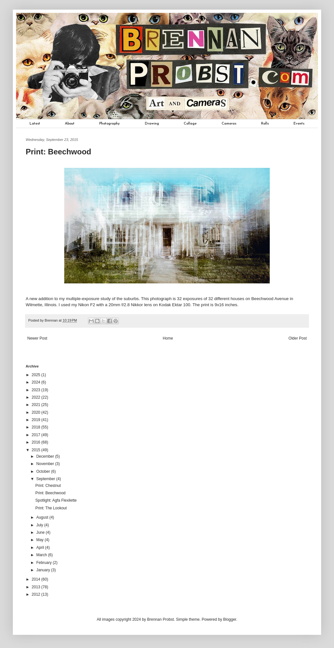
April (40, 547)
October (43, 471)
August (42, 517)
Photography (109, 123)
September (46, 479)
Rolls (265, 123)
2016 (36, 442)
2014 (36, 579)
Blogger (229, 619)
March (42, 555)
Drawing (152, 123)
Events (299, 123)
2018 (36, 427)
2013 (36, 587)
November (45, 464)
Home (168, 338)
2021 (36, 404)
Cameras (229, 123)
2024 (36, 382)
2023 (36, 390)
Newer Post (37, 338)
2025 (36, 375)
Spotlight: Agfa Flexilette (56, 500)
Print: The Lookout (51, 508)
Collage (190, 123)
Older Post (297, 338)
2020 (36, 412)
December (45, 456)
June (41, 532)
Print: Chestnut (48, 485)
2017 (36, 435)
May (40, 540)
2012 (36, 594)
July (40, 525)
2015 (36, 450)
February (44, 562)
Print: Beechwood (50, 493)
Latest (35, 123)
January (43, 570)
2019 (36, 420)
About (70, 123)
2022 (36, 397)
